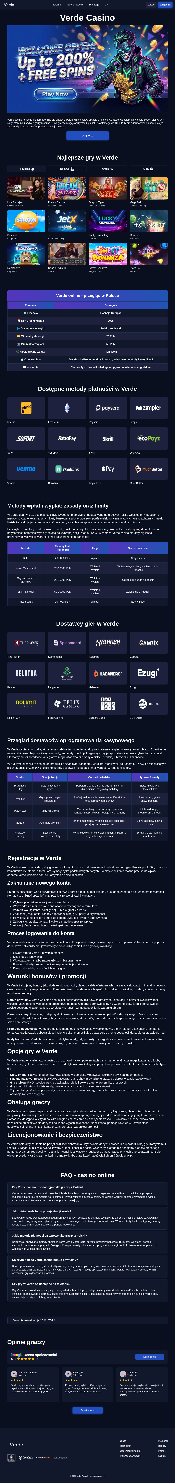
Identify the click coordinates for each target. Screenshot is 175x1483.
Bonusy (162, 1446)
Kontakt (162, 1456)
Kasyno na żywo (75, 4)
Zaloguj (151, 4)
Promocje (94, 4)
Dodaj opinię (149, 1357)
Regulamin (125, 1446)
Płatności (163, 1441)
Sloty (148, 169)
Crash (107, 169)
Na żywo (67, 169)
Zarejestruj (165, 4)
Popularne (27, 169)
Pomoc (162, 1451)
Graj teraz (87, 135)
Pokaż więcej (87, 1410)
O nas (123, 1441)
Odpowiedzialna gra (130, 1451)
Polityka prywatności (130, 1456)
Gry (107, 4)
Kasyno (57, 4)
